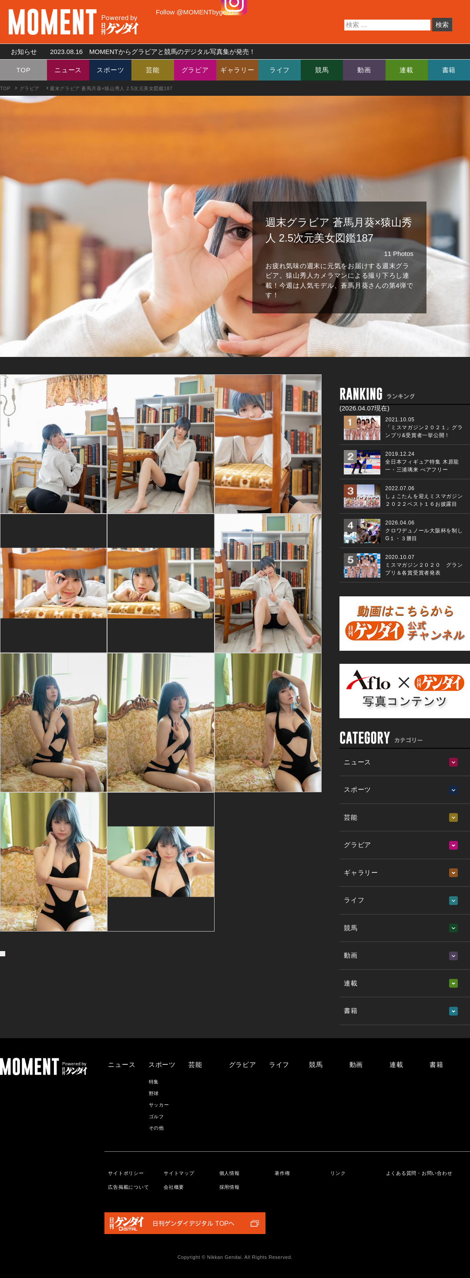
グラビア (195, 70)
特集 (154, 1081)
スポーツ (110, 70)
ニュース (68, 70)
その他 (156, 1127)
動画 (364, 70)
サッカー (159, 1104)
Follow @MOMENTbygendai (197, 12)
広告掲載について (128, 1187)
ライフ (279, 70)
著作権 (282, 1173)
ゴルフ (156, 1116)
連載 (406, 70)
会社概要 (174, 1187)
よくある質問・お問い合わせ (419, 1173)
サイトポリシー (126, 1173)
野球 (154, 1093)
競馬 (322, 70)
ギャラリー (237, 70)
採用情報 (229, 1187)
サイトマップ (179, 1173)
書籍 (449, 70)
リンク (338, 1173)
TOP (24, 70)
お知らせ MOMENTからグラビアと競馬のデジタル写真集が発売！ (129, 51)
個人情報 (229, 1173)
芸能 (153, 70)
